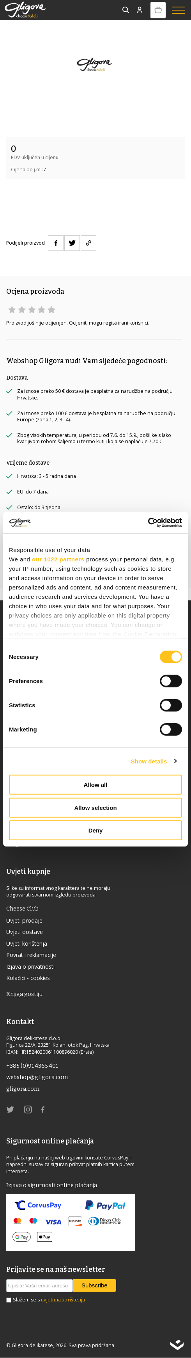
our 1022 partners (58, 559)
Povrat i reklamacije (31, 955)
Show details (149, 761)
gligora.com (22, 1089)
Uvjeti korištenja (27, 943)
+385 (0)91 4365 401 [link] (32, 1066)
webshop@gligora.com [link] (37, 1077)
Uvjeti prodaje (24, 920)
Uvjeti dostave (24, 932)
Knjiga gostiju (24, 994)
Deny (95, 830)
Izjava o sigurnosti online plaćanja (51, 1185)
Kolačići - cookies (28, 978)
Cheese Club (22, 908)
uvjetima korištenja (63, 1300)
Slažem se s (49, 1300)
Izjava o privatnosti (30, 966)
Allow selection (95, 807)
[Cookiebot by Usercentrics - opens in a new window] (148, 522)
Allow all (96, 784)
